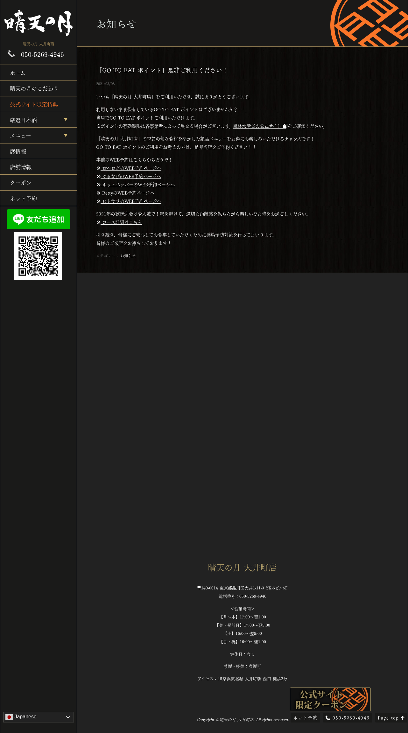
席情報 (18, 151)
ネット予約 (23, 198)
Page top (391, 717)
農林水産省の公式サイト (260, 125)
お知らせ (128, 255)
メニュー (20, 135)
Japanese (21, 717)
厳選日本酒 (23, 119)
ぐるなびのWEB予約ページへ (128, 175)
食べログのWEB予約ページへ (128, 167)
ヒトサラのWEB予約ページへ (128, 200)
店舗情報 (21, 166)
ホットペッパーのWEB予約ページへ (135, 184)
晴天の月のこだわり (34, 88)
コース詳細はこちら (119, 221)
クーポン (21, 182)
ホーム (17, 72)
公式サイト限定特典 (34, 104)
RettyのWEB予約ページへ (125, 192)
